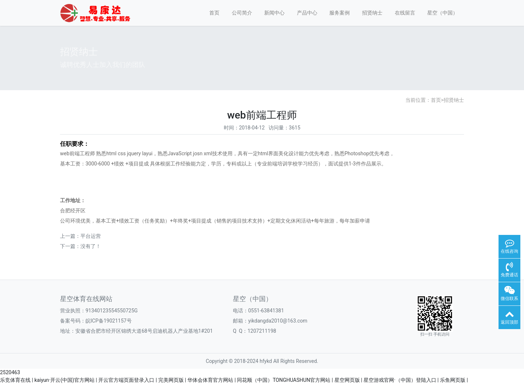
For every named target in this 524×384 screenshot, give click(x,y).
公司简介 (242, 13)
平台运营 (90, 236)
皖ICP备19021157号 (109, 321)
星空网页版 (347, 380)
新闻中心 (274, 13)
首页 (214, 13)
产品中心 (307, 13)
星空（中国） (442, 13)
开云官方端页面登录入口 (126, 380)
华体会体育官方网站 (210, 380)
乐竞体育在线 (15, 380)
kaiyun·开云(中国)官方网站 (64, 380)
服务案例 (339, 13)
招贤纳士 (372, 13)
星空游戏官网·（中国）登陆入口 (400, 380)
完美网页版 (171, 380)
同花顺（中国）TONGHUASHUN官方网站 (283, 380)
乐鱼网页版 (452, 380)
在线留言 (405, 13)
